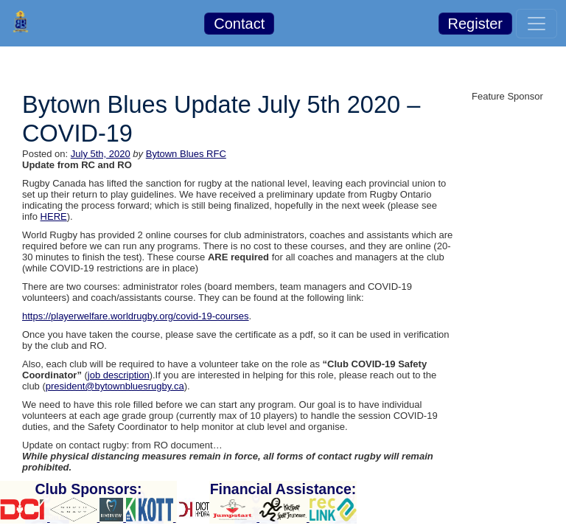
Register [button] (475, 23)
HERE (54, 216)
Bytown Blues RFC (186, 153)
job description (119, 375)
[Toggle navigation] (536, 23)
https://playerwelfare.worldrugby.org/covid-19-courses (135, 316)
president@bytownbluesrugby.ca (115, 386)
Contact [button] (239, 23)
